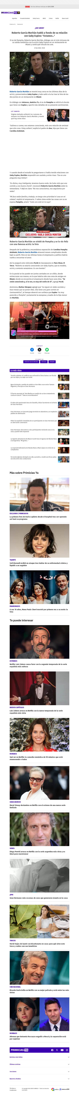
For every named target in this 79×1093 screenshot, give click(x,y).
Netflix (57, 18)
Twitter (39, 351)
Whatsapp (47, 351)
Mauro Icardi (65, 18)
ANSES (44, 18)
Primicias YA (12, 24)
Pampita (52, 361)
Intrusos (43, 361)
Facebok (32, 351)
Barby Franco (36, 18)
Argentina (14, 18)
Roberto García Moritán (19, 92)
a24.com (51, 6)
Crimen (50, 18)
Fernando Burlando (25, 18)
